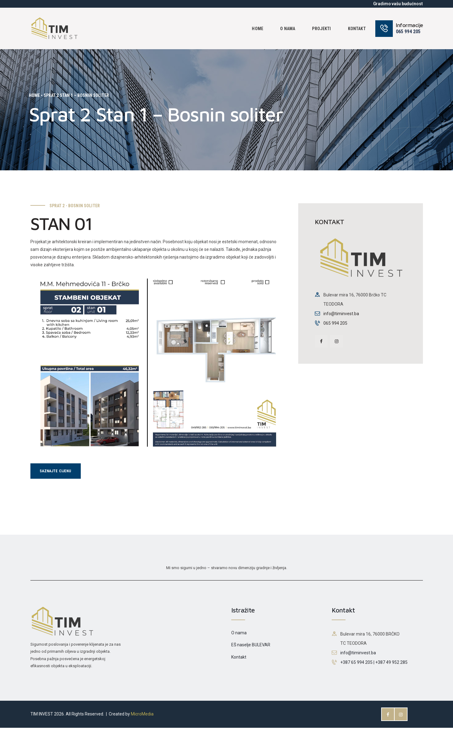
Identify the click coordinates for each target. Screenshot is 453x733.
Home (34, 95)
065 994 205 (335, 323)
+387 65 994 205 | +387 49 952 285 (374, 667)
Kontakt (238, 662)
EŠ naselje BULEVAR (250, 650)
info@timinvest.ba (341, 313)
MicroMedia (142, 719)
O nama (239, 638)
